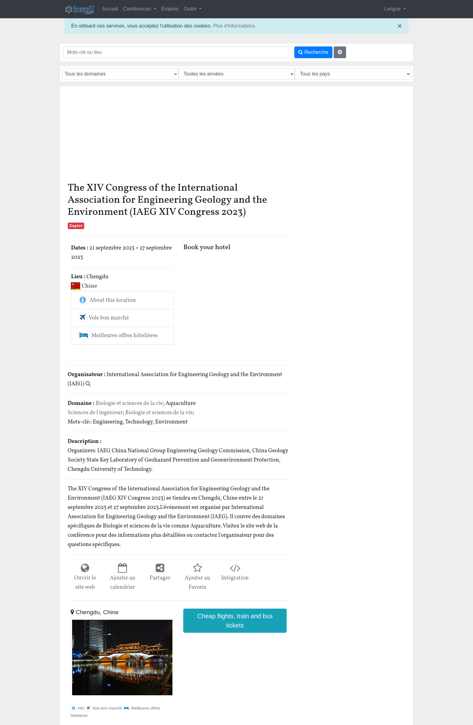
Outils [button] (191, 8)
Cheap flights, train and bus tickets (235, 621)
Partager (160, 578)
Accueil (110, 8)
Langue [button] (393, 8)
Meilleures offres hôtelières (117, 336)
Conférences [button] (138, 8)
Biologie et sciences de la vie (129, 403)
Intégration (235, 578)
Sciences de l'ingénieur (95, 413)
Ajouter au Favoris (197, 582)
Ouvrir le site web (85, 582)
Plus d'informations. (234, 25)
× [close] (399, 26)
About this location (106, 300)
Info (77, 708)
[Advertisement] (236, 136)
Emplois (170, 8)
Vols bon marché (103, 318)
